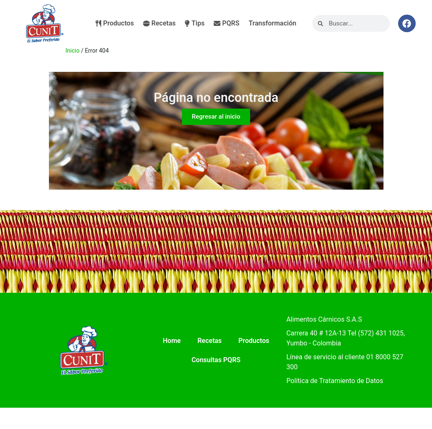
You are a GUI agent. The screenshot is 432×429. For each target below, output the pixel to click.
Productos (115, 23)
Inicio (73, 50)
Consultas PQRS (216, 360)
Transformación (272, 23)
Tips (194, 23)
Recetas (159, 23)
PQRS (226, 23)
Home (172, 341)
